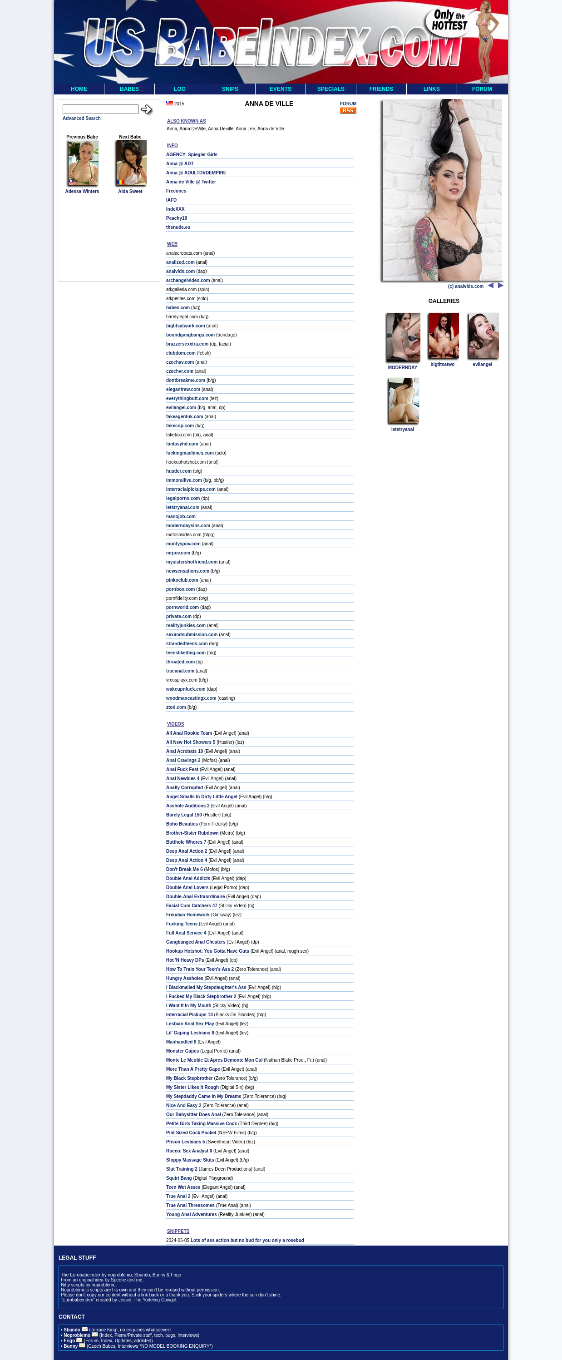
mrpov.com (178, 552)
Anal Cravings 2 (183, 760)
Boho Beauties (182, 823)
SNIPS (230, 89)
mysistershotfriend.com (191, 561)
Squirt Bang (179, 1178)
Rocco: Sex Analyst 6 (189, 1150)
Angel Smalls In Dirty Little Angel (201, 796)
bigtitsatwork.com (185, 325)
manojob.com (181, 516)
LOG (180, 89)
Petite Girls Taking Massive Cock (201, 1123)
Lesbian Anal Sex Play (190, 1023)
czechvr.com (179, 371)
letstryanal (402, 429)
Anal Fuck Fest (182, 769)
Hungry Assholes (184, 978)
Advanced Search (82, 118)
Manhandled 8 (181, 1041)
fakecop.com (180, 425)
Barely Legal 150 (184, 814)
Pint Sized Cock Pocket (191, 1132)
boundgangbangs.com (190, 334)
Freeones (176, 190)
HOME (79, 89)
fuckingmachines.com (190, 452)
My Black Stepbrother (189, 1078)
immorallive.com (184, 480)
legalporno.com (183, 498)
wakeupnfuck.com (186, 689)
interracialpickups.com (191, 489)
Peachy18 (176, 218)
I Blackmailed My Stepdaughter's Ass (206, 987)
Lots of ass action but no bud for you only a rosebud (247, 1240)
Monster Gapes (182, 1050)
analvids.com (180, 271)
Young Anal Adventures (191, 1214)
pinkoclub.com (182, 580)
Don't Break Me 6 (184, 869)
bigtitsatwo (443, 364)
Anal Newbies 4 (182, 778)
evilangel (483, 364)
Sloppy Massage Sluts (190, 1159)
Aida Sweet (130, 191)
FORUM (482, 89)
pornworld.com (182, 607)
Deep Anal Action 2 (186, 851)
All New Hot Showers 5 (190, 742)
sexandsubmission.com (191, 634)
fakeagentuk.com (184, 416)
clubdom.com (181, 353)
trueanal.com (180, 670)
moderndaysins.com (188, 525)
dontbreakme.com (185, 380)
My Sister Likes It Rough (192, 1087)
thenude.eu (178, 227)
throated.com (180, 661)
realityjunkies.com (186, 625)
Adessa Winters (82, 191)
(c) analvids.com (465, 286)
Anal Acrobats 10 (184, 751)
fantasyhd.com (182, 443)
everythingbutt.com (187, 398)
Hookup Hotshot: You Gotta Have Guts (207, 951)
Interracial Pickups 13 (189, 1014)
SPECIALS (331, 89)
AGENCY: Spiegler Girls (191, 154)
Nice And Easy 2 (183, 1105)
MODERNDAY (403, 367)
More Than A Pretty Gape (193, 1069)
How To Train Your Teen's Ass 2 (200, 969)
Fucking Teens (181, 923)
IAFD (171, 200)
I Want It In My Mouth (189, 1005)
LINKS (432, 89)
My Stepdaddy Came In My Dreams (204, 1096)
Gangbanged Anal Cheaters (196, 942)
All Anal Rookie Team (189, 733)
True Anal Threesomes (190, 1205)
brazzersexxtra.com (187, 343)
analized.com (180, 262)
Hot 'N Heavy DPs (185, 960)
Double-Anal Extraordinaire (195, 896)
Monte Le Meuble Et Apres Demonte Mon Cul (214, 1060)
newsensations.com (187, 571)
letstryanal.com (182, 507)
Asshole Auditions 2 (188, 805)
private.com (179, 616)
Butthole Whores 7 (186, 842)
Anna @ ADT (180, 163)
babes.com (178, 307)
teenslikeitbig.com (186, 652)
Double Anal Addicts (188, 878)
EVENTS (280, 89)
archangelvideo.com (188, 280)
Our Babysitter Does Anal (193, 1114)
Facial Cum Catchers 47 (191, 905)
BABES (129, 89)
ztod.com (176, 707)
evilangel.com (181, 407)
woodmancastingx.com (191, 698)
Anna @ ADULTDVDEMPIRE (196, 172)
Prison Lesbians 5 (185, 1141)
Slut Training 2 (181, 1169)
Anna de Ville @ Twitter (191, 181)
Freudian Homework (188, 914)
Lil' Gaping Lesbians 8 (190, 1032)
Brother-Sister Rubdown (192, 833)
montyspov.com (183, 543)
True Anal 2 (178, 1196)
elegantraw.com (183, 389)
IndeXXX (175, 209)
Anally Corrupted (184, 787)
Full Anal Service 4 (186, 932)
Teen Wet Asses (183, 1187)
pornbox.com (180, 589)
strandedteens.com (187, 643)
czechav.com (180, 362)
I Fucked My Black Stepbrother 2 (201, 996)
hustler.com (179, 471)
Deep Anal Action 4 (186, 860)
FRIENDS (382, 89)
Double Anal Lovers (187, 887)
